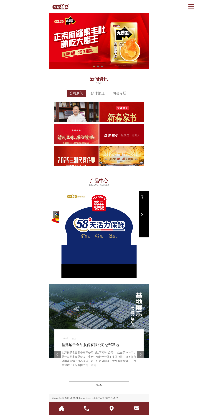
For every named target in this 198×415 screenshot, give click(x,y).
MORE (99, 384)
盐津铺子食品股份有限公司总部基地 (90, 345)
